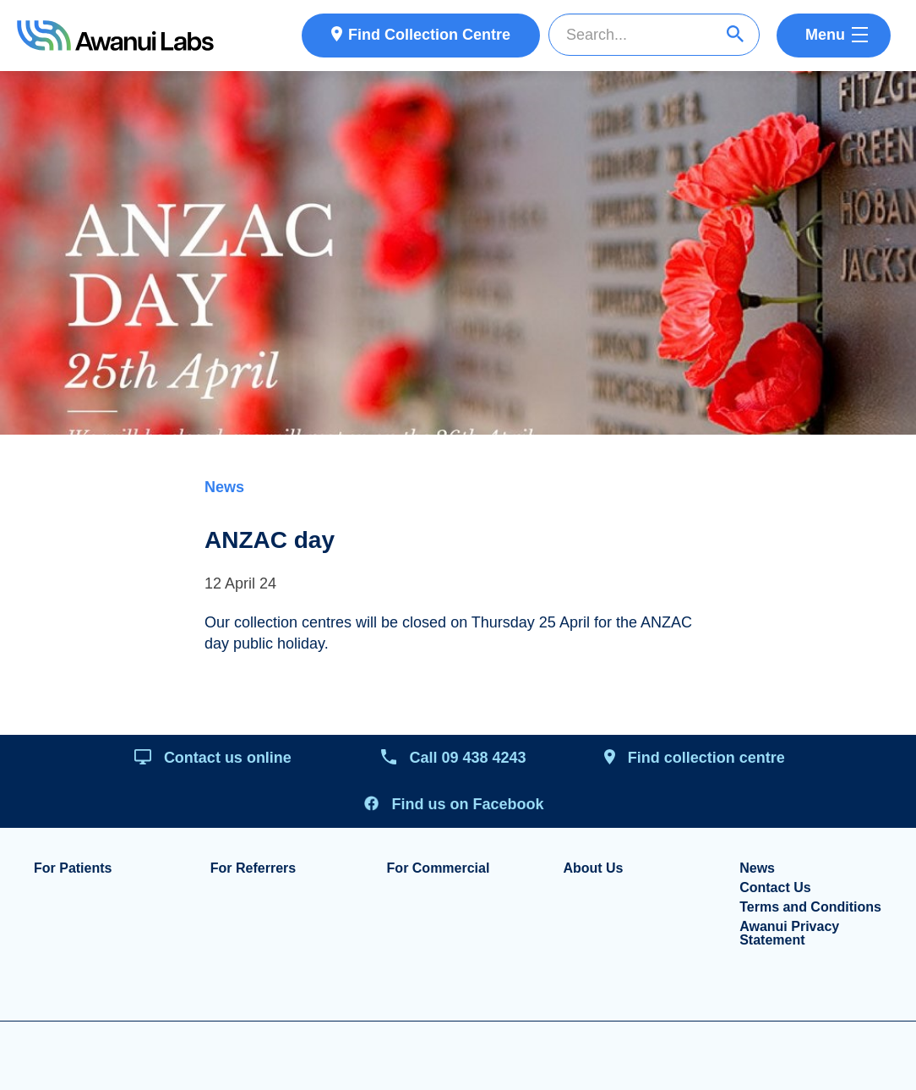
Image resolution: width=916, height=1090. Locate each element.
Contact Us (774, 888)
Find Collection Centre (429, 34)
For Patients (73, 868)
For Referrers (253, 868)
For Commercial (438, 868)
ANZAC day (269, 540)
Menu (825, 34)
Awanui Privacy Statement (789, 933)
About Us (593, 868)
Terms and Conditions (810, 907)
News (224, 487)
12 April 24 (240, 583)
